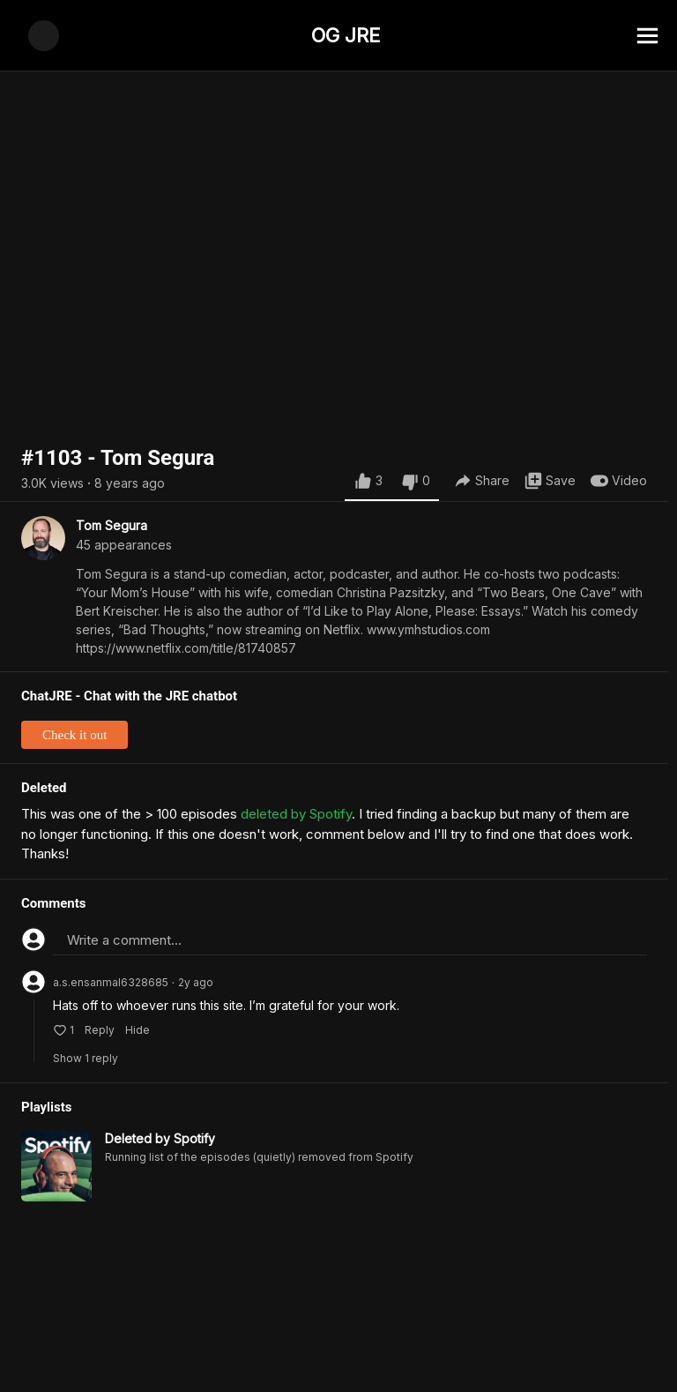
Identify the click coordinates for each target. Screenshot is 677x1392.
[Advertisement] (338, 1352)
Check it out (74, 735)
